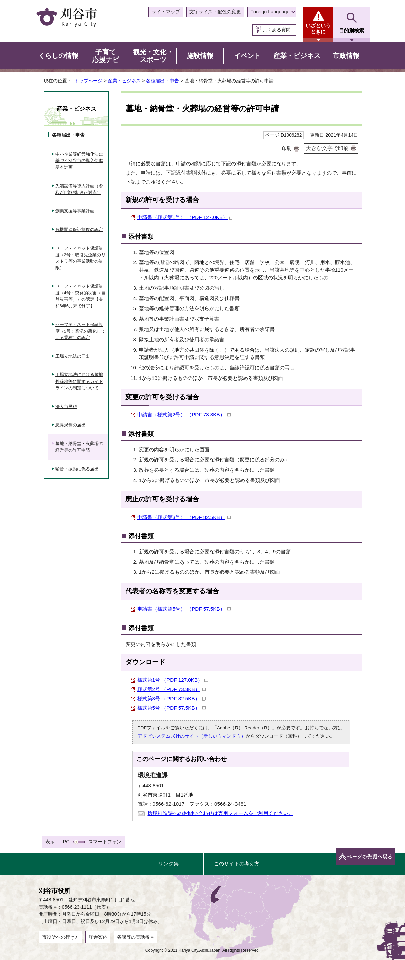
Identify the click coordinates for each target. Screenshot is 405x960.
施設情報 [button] (200, 55)
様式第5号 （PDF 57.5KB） (171, 708)
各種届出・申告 (162, 80)
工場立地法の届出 (72, 356)
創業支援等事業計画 (74, 210)
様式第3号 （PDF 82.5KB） (171, 698)
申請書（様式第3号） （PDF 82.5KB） (184, 517)
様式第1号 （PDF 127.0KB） (173, 680)
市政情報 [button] (346, 55)
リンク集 (168, 863)
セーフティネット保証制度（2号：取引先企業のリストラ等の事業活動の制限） (80, 258)
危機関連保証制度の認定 (79, 229)
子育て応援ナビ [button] (105, 56)
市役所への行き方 (60, 937)
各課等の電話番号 (135, 937)
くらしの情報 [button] (58, 55)
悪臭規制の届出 (70, 424)
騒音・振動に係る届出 (77, 468)
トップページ (88, 80)
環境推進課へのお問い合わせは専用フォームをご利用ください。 (220, 813)
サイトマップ (166, 11)
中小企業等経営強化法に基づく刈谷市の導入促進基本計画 (79, 161)
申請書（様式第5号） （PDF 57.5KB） (184, 609)
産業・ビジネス (124, 80)
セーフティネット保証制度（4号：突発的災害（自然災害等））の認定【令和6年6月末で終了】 (80, 296)
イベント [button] (247, 55)
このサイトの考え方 (236, 863)
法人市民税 (66, 406)
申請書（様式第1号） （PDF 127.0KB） (185, 217)
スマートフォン (104, 841)
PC (66, 841)
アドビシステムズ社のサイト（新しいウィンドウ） (192, 736)
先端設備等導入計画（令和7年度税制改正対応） (79, 189)
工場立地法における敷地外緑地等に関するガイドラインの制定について (79, 381)
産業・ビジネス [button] (296, 55)
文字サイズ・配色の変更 (215, 11)
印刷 (286, 148)
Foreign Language (269, 11)
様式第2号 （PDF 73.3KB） (171, 689)
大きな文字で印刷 (327, 148)
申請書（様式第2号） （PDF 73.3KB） (184, 414)
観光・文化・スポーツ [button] (153, 56)
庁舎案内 (98, 937)
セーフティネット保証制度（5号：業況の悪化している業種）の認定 (80, 331)
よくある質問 (277, 29)
